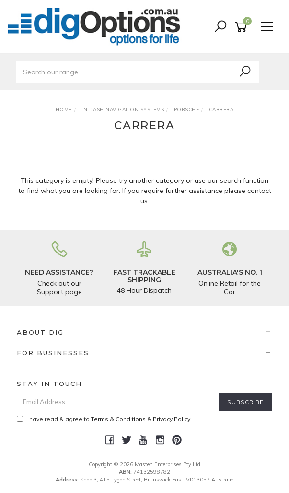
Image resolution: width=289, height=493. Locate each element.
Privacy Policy (171, 418)
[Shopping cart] (242, 27)
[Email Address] (118, 402)
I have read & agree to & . (104, 418)
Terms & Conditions (118, 418)
